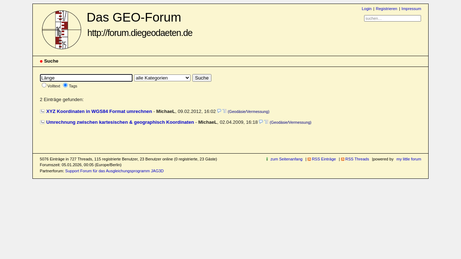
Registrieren (386, 8)
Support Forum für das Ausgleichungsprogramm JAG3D (114, 171)
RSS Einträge (324, 159)
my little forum (409, 159)
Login (367, 8)
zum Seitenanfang (286, 159)
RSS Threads (357, 159)
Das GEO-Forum (140, 24)
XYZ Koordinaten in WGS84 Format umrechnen (99, 111)
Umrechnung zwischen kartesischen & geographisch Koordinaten (120, 122)
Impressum (411, 8)
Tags (73, 86)
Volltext (54, 86)
